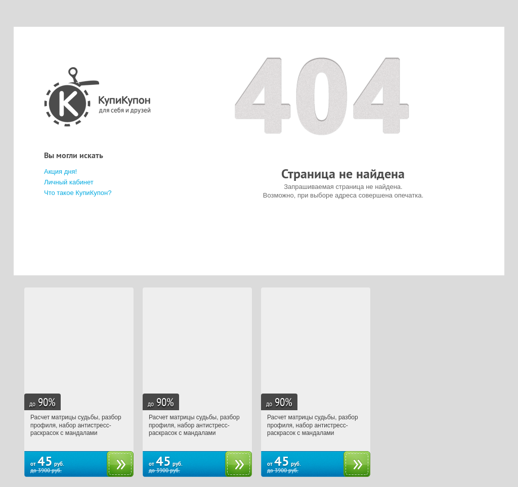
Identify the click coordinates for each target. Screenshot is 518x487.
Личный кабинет (69, 182)
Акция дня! (60, 171)
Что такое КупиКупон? (77, 193)
